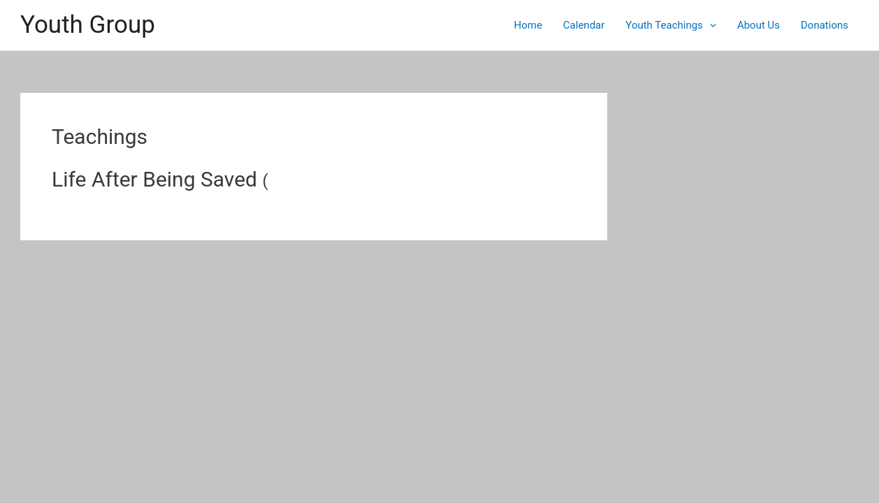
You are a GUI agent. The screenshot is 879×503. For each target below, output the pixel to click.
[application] (709, 25)
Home (528, 25)
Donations (824, 25)
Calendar (584, 25)
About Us (758, 25)
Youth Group (87, 24)
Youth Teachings (670, 25)
